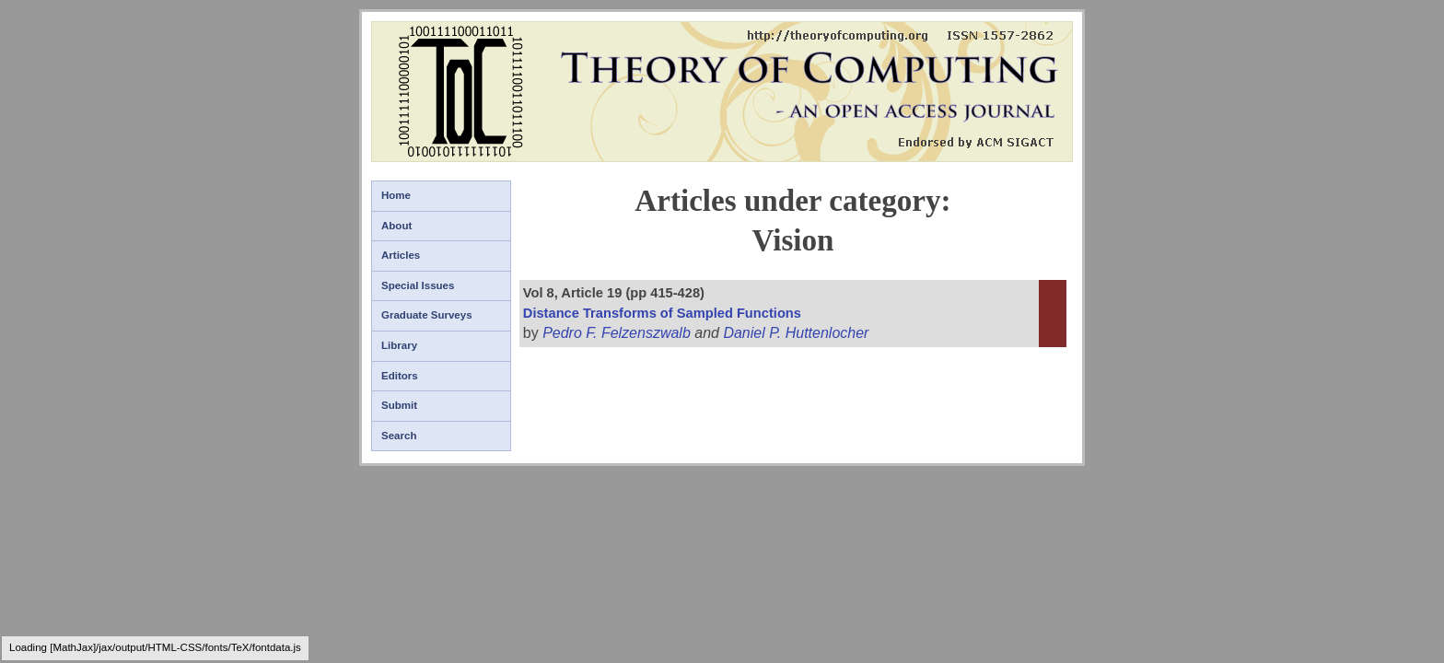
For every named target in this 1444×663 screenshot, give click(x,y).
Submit (399, 405)
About (396, 225)
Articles (400, 255)
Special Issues (417, 285)
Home (396, 195)
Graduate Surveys (426, 314)
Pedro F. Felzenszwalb (616, 333)
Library (399, 345)
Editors (399, 375)
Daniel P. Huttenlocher (795, 333)
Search (398, 435)
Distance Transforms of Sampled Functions (662, 313)
